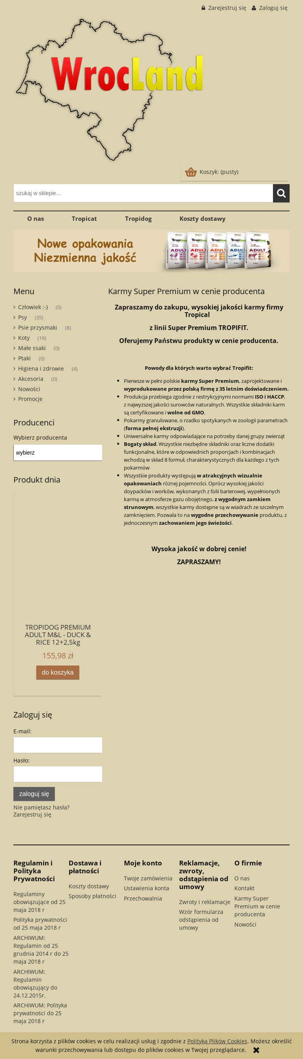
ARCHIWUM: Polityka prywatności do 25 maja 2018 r (40, 1013)
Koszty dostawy (89, 886)
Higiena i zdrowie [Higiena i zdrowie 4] (41, 368)
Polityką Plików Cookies (217, 1041)
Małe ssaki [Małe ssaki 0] (32, 348)
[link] (151, 250)
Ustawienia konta (146, 888)
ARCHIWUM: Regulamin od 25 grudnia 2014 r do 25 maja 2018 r (41, 949)
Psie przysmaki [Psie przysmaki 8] (37, 327)
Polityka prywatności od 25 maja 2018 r (40, 923)
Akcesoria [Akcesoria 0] (30, 378)
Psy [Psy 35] (22, 317)
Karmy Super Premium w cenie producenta (257, 906)
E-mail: (22, 731)
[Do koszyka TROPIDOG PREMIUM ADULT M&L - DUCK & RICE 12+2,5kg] (58, 672)
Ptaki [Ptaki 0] (24, 358)
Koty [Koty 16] (24, 337)
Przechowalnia (143, 898)
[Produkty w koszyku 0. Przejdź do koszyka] (212, 171)
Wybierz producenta (40, 437)
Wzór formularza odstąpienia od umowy (201, 919)
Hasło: (21, 760)
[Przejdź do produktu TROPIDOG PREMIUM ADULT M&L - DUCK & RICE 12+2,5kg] (58, 576)
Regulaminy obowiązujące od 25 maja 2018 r (39, 902)
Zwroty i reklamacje (204, 902)
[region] (151, 250)
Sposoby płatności (92, 896)
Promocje (30, 399)
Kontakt (244, 888)
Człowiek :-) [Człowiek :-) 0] (33, 307)
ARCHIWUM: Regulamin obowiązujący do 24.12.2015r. (35, 983)
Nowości (29, 389)
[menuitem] (35, 218)
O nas (242, 878)
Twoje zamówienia (148, 878)
